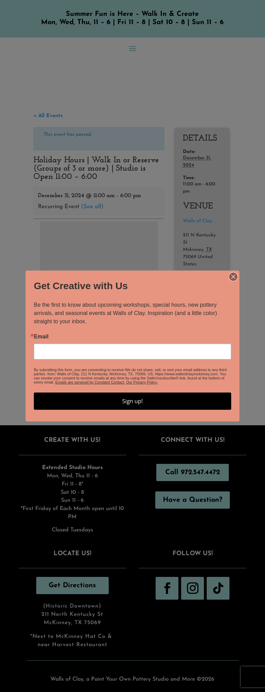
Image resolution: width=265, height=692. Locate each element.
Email (41, 336)
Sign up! (132, 401)
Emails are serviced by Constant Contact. (90, 382)
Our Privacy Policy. (142, 382)
